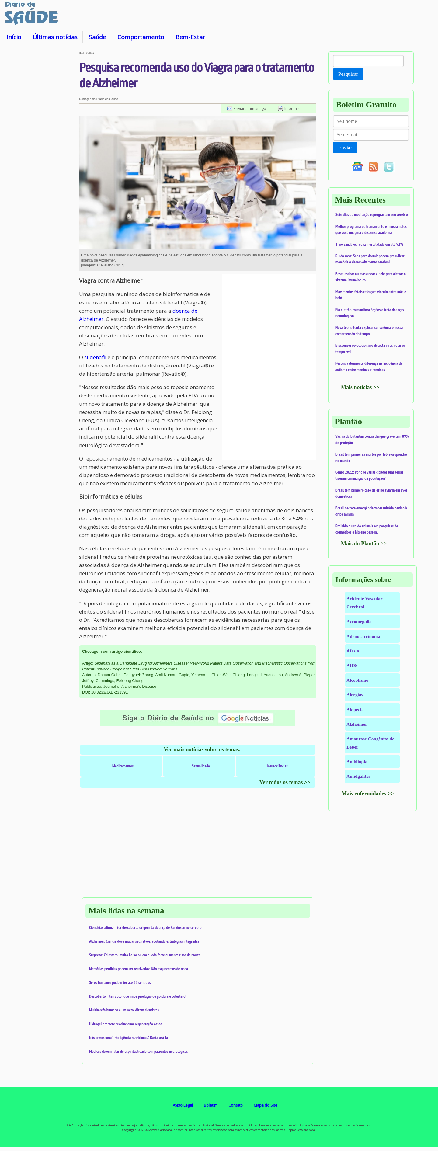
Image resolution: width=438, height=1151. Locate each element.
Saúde (97, 37)
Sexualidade (201, 766)
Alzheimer (356, 724)
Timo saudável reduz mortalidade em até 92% (369, 244)
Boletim (210, 1105)
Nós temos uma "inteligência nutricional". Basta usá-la (128, 1037)
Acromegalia (359, 621)
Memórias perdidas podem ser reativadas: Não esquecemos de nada (138, 969)
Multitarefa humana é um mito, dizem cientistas (124, 1010)
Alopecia (355, 709)
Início (13, 37)
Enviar (345, 148)
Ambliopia (356, 761)
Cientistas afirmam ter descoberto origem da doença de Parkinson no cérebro (145, 927)
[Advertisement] (39, 142)
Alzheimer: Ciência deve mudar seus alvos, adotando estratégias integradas (144, 941)
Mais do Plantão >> (364, 544)
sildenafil (95, 357)
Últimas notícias (55, 37)
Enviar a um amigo (250, 108)
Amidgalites (358, 776)
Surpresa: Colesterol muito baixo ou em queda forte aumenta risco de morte (144, 955)
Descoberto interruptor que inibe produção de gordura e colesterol (137, 996)
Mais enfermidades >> (368, 794)
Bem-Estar (190, 37)
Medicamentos (123, 766)
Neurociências (277, 766)
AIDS (352, 665)
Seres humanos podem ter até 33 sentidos (120, 982)
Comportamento (140, 37)
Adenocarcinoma (363, 636)
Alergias (354, 694)
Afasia (352, 650)
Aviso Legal (183, 1105)
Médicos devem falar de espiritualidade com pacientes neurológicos (138, 1051)
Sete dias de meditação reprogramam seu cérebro (371, 214)
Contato (235, 1105)
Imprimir (291, 108)
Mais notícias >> (360, 387)
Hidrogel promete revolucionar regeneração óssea (125, 1024)
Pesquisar (348, 74)
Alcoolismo (357, 680)
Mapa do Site (265, 1105)
